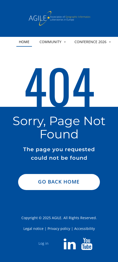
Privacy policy (59, 228)
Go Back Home (59, 181)
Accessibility (84, 228)
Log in (43, 243)
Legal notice (33, 228)
